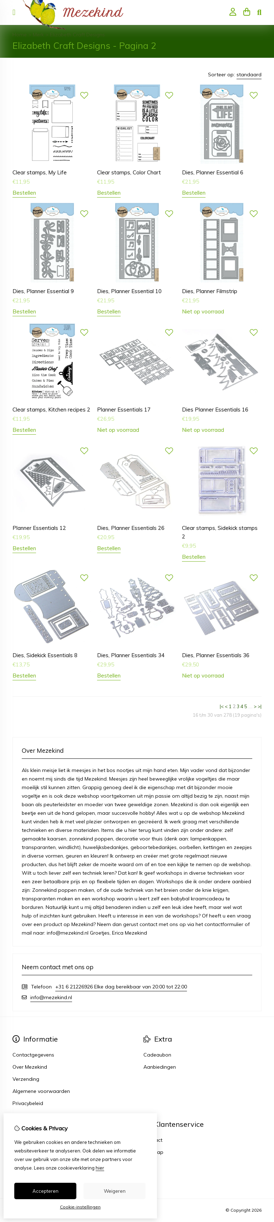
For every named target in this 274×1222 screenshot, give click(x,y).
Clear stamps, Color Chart (129, 172)
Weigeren (115, 1191)
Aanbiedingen (159, 1067)
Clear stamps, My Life (39, 172)
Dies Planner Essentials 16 (215, 409)
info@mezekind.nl (51, 997)
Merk (38, 34)
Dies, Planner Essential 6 (212, 172)
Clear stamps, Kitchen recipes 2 (51, 409)
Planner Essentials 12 (39, 528)
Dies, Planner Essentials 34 (130, 655)
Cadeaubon (157, 1055)
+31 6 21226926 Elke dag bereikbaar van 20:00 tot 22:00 (121, 986)
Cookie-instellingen (80, 1207)
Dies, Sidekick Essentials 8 (44, 655)
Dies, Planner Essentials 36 (215, 655)
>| (260, 706)
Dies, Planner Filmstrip (209, 291)
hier (100, 1168)
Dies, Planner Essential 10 (129, 291)
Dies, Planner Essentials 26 (130, 528)
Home (19, 34)
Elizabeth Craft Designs (77, 34)
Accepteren (45, 1191)
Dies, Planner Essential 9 (43, 291)
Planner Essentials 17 (124, 409)
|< (222, 706)
